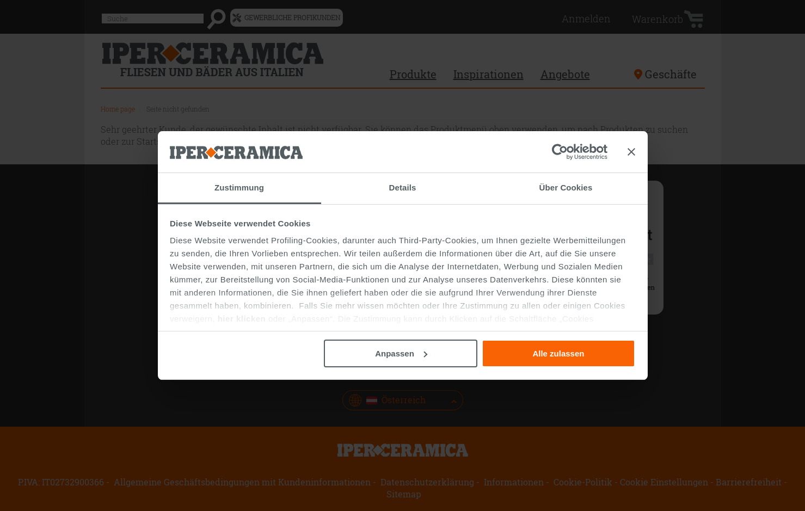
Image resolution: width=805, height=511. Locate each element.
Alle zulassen (558, 353)
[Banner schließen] (631, 152)
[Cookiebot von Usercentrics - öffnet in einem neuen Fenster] (559, 152)
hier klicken (242, 318)
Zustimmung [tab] (239, 187)
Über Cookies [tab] (566, 187)
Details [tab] (402, 187)
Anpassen (401, 353)
